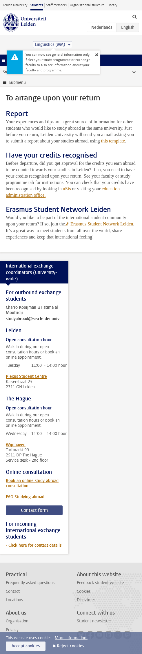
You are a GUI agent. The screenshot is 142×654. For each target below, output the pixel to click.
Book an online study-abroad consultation (32, 483)
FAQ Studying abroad (25, 497)
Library (112, 5)
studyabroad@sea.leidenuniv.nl (34, 318)
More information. (71, 638)
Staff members (56, 5)
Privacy (12, 630)
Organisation (17, 621)
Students (36, 5)
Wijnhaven (16, 444)
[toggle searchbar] (134, 16)
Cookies (83, 591)
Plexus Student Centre (26, 376)
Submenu (17, 82)
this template (113, 140)
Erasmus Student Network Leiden (101, 223)
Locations (14, 600)
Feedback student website (100, 583)
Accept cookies (26, 646)
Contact (13, 591)
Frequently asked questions (30, 583)
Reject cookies (70, 646)
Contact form (34, 510)
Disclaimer (86, 600)
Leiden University (15, 5)
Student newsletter (94, 621)
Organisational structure (87, 5)
